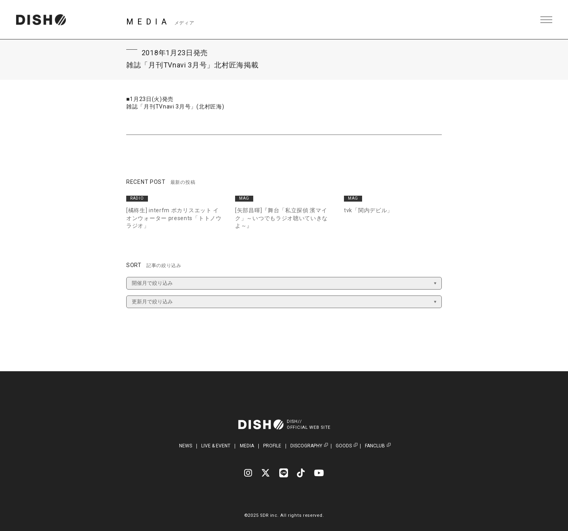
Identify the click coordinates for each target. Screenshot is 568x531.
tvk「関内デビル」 (368, 210)
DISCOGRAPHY (306, 446)
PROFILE (272, 446)
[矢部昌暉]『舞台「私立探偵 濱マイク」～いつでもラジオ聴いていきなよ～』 (281, 218)
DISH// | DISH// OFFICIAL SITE (41, 19)
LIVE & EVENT (215, 446)
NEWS (185, 446)
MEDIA (247, 446)
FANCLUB (375, 446)
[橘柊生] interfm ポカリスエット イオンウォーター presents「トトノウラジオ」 (174, 218)
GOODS (344, 446)
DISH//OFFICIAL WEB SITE (309, 424)
